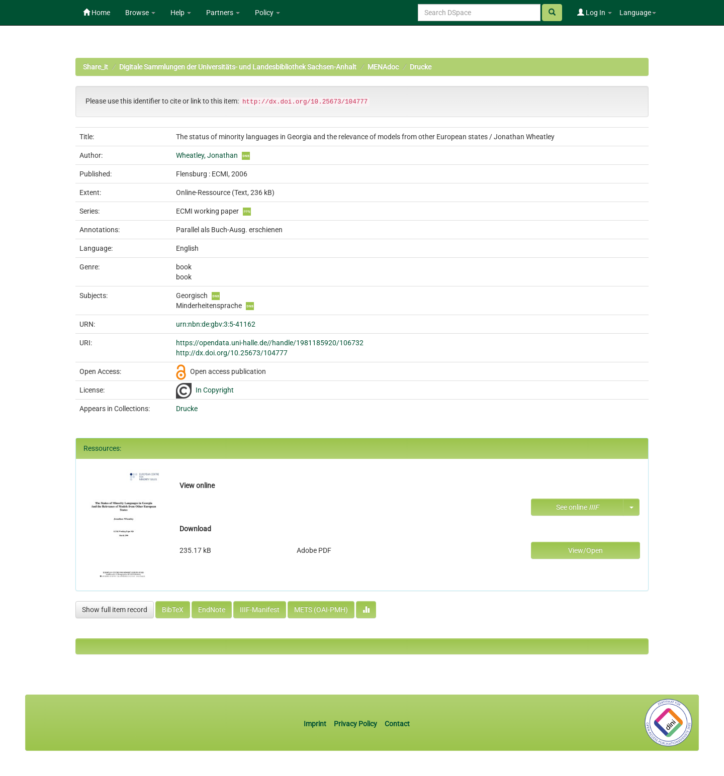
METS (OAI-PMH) (321, 610)
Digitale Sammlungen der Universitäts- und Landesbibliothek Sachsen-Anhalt (237, 67)
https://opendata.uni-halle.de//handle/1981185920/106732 (270, 343)
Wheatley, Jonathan (207, 155)
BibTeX (173, 610)
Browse (140, 13)
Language (637, 13)
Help (180, 13)
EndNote (211, 610)
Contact (397, 724)
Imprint (316, 724)
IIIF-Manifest (260, 610)
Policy (267, 13)
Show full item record (114, 610)
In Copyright (215, 390)
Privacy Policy (355, 724)
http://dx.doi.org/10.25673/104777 (232, 353)
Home (96, 13)
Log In (594, 13)
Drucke (420, 67)
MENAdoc (383, 67)
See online (577, 507)
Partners (223, 13)
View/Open (585, 550)
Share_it (95, 67)
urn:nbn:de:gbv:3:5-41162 (215, 324)
